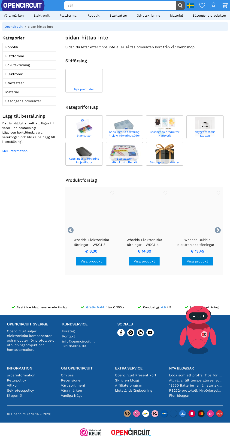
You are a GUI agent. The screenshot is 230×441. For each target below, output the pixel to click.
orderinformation (21, 375)
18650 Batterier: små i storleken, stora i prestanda (196, 385)
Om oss (67, 375)
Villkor (12, 385)
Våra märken (14, 15)
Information (19, 368)
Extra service (128, 368)
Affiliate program (129, 385)
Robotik (94, 15)
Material (176, 15)
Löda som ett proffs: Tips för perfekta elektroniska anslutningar (196, 375)
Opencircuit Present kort (135, 375)
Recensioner (71, 380)
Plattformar (69, 15)
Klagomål (14, 395)
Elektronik (41, 15)
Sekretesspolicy (20, 390)
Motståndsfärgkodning (133, 390)
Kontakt (68, 336)
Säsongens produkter (209, 15)
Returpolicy (16, 380)
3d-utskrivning (148, 15)
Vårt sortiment (73, 385)
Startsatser (118, 15)
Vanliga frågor (72, 395)
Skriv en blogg (127, 380)
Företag (68, 331)
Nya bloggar (181, 368)
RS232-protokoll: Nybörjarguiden (196, 390)
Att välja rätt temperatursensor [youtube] (196, 380)
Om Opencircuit (77, 368)
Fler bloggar (179, 395)
